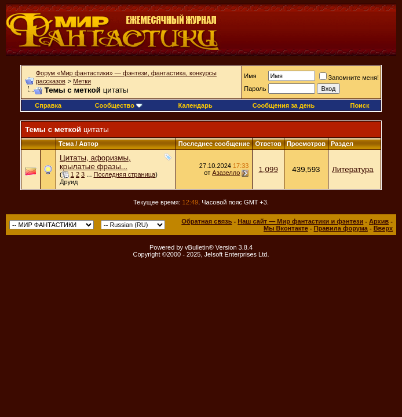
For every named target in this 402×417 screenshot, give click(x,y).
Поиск (359, 105)
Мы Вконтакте (286, 228)
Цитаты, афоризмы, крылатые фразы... (95, 162)
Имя (250, 75)
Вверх (383, 228)
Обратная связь (206, 221)
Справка (48, 105)
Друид (69, 181)
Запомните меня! (349, 77)
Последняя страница (125, 174)
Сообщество (118, 105)
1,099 (267, 169)
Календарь (195, 105)
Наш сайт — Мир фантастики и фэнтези (300, 221)
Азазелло (226, 172)
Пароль (255, 88)
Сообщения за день (284, 105)
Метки (82, 81)
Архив (379, 221)
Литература (353, 169)
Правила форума (341, 228)
